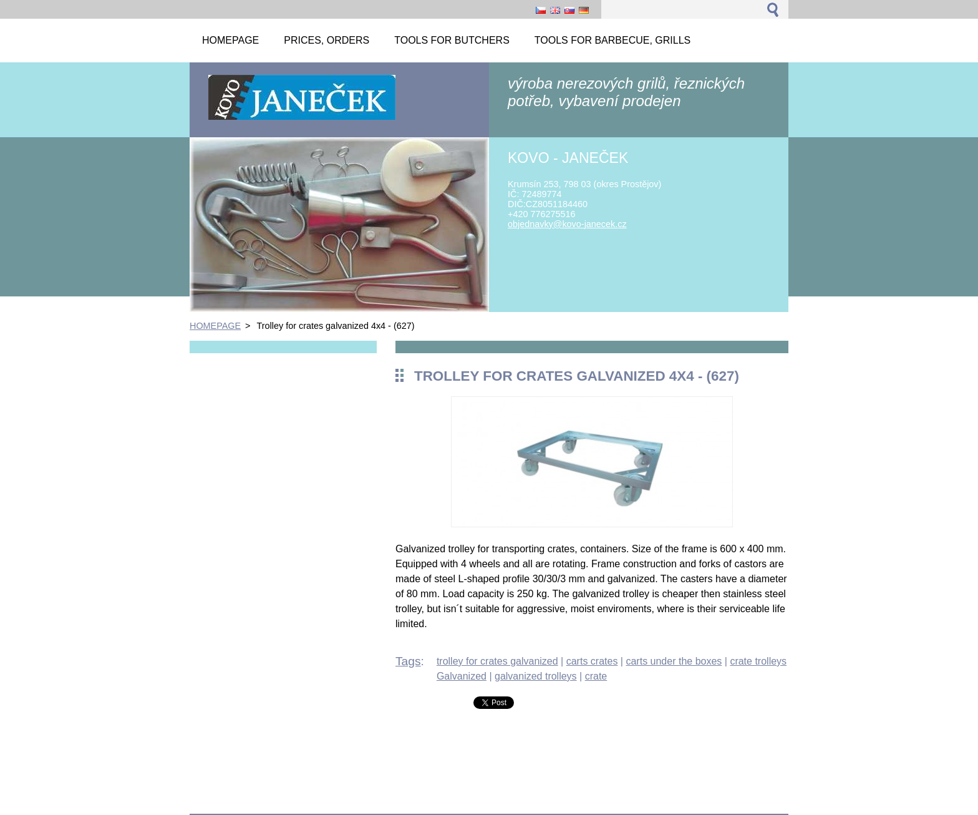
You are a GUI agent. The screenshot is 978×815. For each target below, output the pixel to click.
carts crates (592, 661)
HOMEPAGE (215, 326)
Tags (408, 661)
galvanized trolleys (536, 676)
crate (596, 676)
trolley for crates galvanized (497, 661)
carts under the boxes (674, 661)
